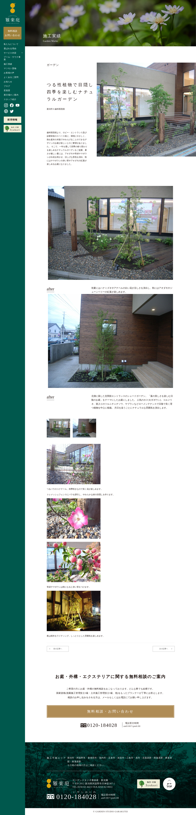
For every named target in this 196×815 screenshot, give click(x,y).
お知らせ (8, 82)
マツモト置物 (10, 68)
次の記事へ (163, 649)
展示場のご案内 (11, 95)
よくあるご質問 (11, 77)
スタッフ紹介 (10, 99)
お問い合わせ (12, 33)
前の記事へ (57, 649)
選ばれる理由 (10, 48)
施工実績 (8, 64)
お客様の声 (9, 73)
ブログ (7, 86)
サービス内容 (10, 53)
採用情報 (12, 119)
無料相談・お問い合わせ (110, 711)
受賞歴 (7, 90)
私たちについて (11, 44)
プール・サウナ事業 (12, 58)
